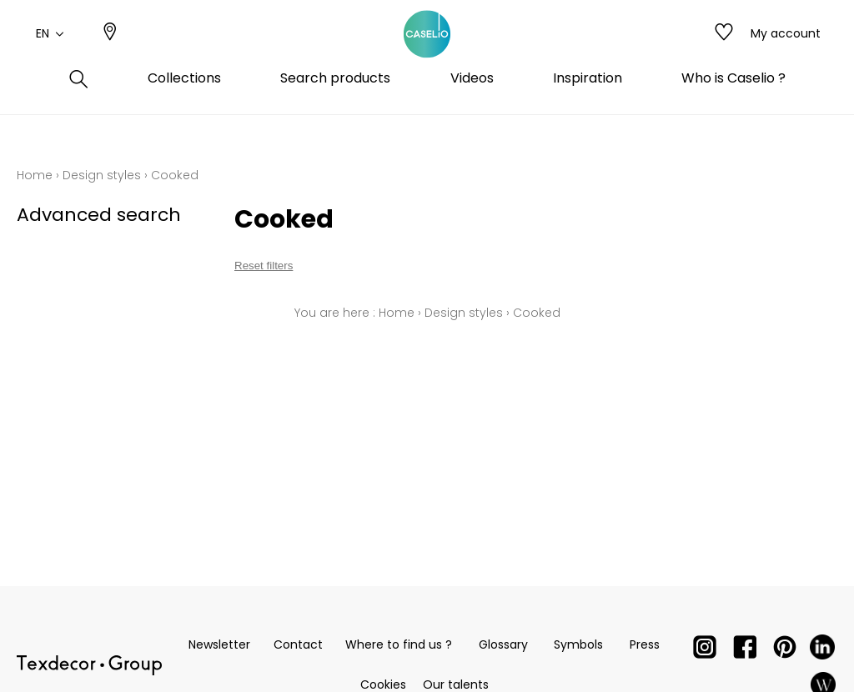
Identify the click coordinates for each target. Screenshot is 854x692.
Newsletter (219, 644)
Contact (298, 644)
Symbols (578, 644)
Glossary (503, 644)
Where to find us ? (398, 644)
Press (645, 644)
